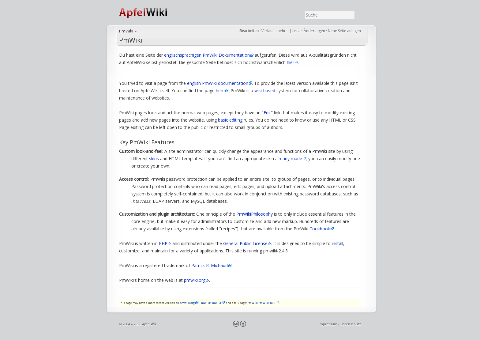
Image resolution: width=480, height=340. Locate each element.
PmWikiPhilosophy (254, 214)
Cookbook (319, 229)
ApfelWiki (149, 12)
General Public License (245, 243)
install (337, 243)
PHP (163, 243)
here (220, 90)
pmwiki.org (194, 280)
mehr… (282, 30)
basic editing (230, 120)
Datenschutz (350, 324)
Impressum (328, 324)
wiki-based (264, 90)
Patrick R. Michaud (209, 265)
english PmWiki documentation (217, 83)
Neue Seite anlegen (344, 30)
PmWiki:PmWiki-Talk (261, 303)
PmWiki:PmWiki (210, 303)
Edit (267, 112)
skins (154, 158)
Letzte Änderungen (308, 30)
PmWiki (126, 31)
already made (288, 158)
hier (290, 62)
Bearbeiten (249, 30)
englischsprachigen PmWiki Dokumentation (207, 55)
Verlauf (267, 30)
